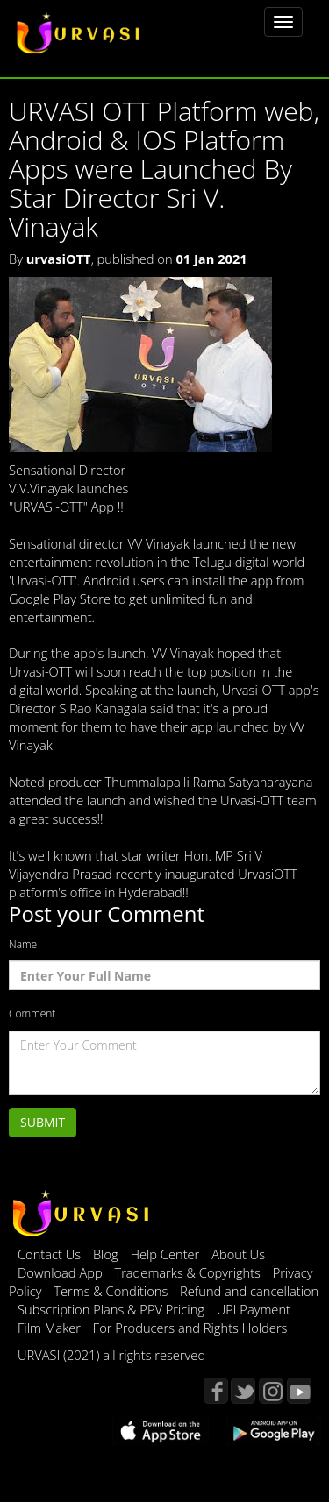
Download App (61, 1272)
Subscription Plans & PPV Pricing (113, 1309)
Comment (32, 1013)
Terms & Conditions (112, 1291)
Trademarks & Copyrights (188, 1272)
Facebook (216, 1391)
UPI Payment (253, 1309)
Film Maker (51, 1327)
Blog (105, 1254)
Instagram (271, 1391)
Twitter (243, 1391)
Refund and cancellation (249, 1291)
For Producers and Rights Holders (190, 1327)
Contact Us (49, 1254)
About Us (238, 1254)
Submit (42, 1122)
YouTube (299, 1391)
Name (23, 944)
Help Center (164, 1254)
